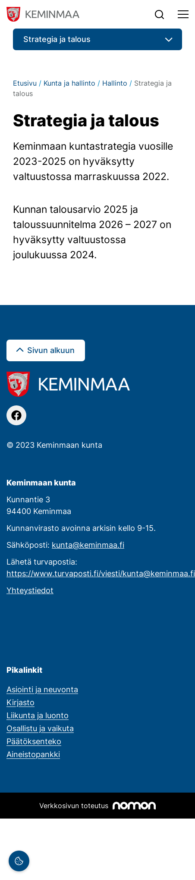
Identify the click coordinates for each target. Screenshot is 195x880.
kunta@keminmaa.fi (88, 544)
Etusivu (25, 83)
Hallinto (114, 83)
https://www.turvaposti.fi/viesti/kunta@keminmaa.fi (100, 573)
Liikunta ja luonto (37, 715)
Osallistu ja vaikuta (40, 728)
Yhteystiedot (29, 590)
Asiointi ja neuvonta (42, 689)
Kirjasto (20, 702)
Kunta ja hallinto (69, 83)
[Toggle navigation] (183, 14)
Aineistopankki (33, 754)
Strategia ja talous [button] (57, 39)
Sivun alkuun (51, 350)
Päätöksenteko (33, 741)
